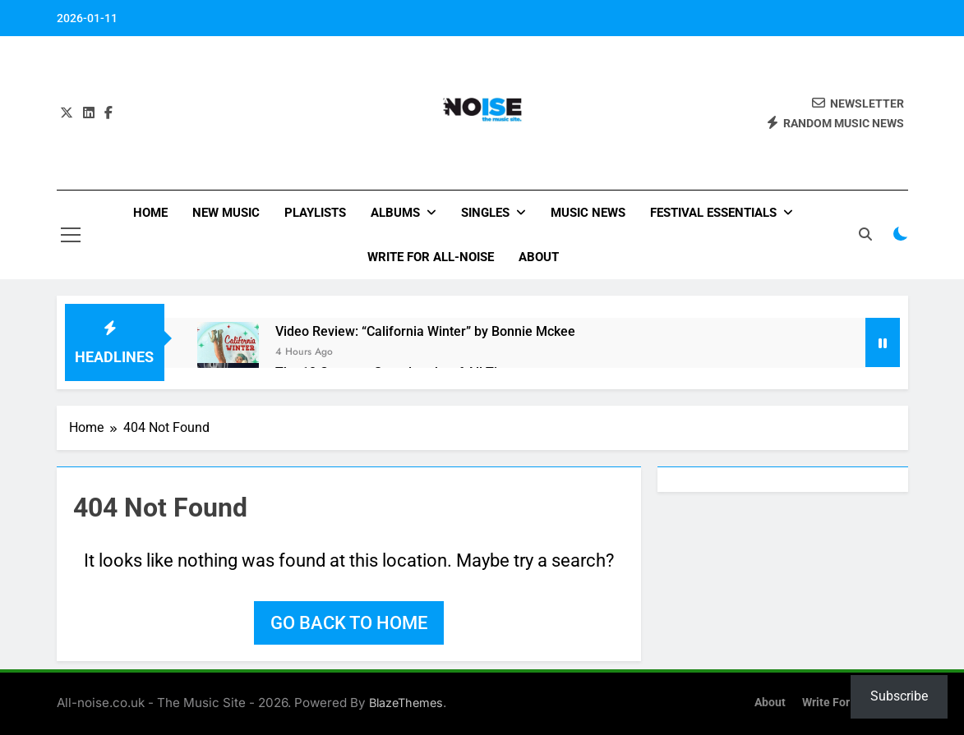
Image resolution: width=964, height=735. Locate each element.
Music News (588, 212)
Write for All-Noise (430, 257)
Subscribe (899, 696)
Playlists (315, 212)
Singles (485, 212)
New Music (226, 212)
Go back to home (348, 623)
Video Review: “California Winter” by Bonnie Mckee (425, 331)
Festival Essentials (713, 212)
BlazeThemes (406, 703)
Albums (395, 212)
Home (150, 212)
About (539, 257)
